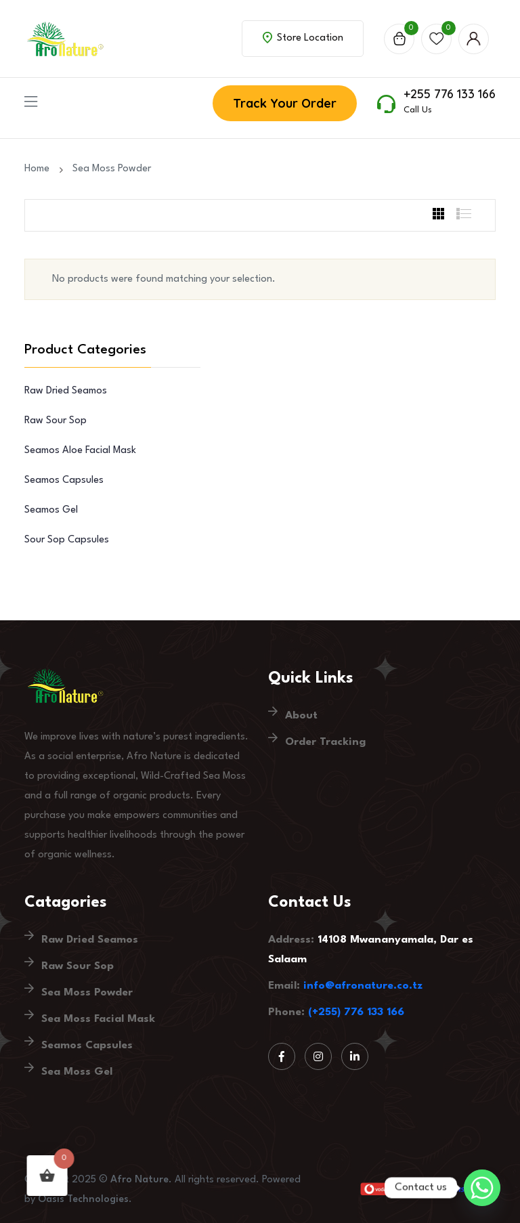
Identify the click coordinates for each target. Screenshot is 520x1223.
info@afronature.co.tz (362, 986)
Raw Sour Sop (55, 421)
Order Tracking (325, 742)
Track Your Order (285, 103)
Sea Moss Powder (111, 169)
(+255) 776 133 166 (356, 1012)
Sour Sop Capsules (66, 540)
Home (39, 169)
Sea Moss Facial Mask (98, 1019)
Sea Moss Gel (76, 1072)
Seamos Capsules (64, 480)
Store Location (303, 37)
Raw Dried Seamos (65, 391)
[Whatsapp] (482, 1188)
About (301, 715)
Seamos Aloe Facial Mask (80, 451)
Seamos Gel (51, 510)
